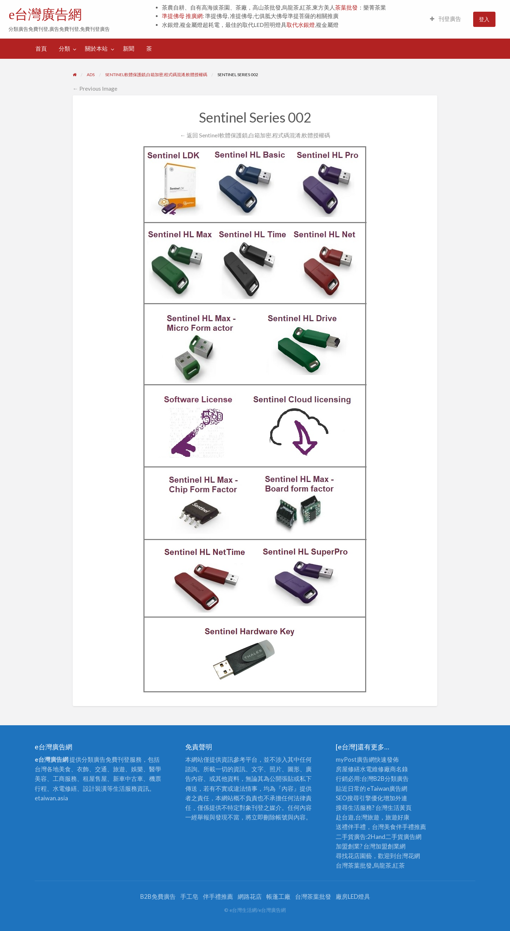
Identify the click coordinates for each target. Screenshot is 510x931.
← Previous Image (95, 88)
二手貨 (394, 836)
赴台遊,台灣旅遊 (357, 817)
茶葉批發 (346, 7)
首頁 (41, 48)
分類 (64, 48)
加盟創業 (387, 846)
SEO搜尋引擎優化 (359, 798)
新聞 (128, 48)
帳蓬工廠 (278, 896)
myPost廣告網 (355, 759)
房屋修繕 (348, 769)
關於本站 (96, 48)
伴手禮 (405, 826)
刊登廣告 (445, 19)
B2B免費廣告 (158, 896)
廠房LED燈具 (353, 896)
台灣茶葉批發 (354, 865)
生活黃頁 (399, 807)
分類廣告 (397, 778)
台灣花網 (408, 855)
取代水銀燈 (301, 25)
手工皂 (189, 896)
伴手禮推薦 (218, 896)
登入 (484, 19)
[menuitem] (445, 19)
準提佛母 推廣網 (182, 16)
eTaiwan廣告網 (387, 788)
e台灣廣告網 (45, 14)
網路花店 (250, 896)
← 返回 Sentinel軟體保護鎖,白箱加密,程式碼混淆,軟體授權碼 (255, 135)
